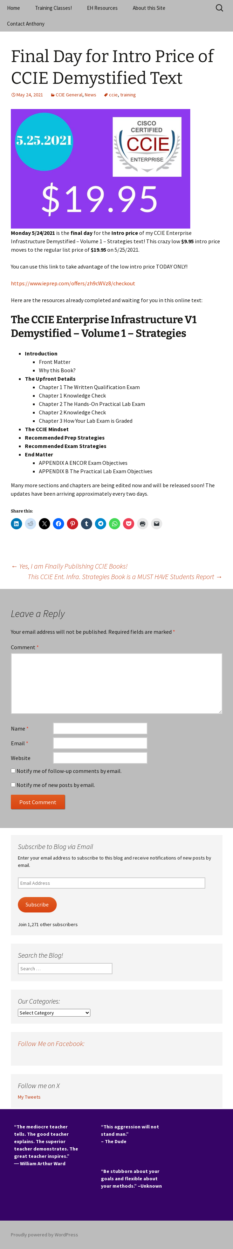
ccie (113, 94)
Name (20, 728)
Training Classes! (53, 8)
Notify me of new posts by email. (55, 784)
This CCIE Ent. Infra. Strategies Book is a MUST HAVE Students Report (125, 576)
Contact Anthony (25, 23)
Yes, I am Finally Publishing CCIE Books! (69, 566)
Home (13, 8)
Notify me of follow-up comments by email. (69, 770)
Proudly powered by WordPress (44, 1234)
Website (20, 757)
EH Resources (102, 8)
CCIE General (69, 94)
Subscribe (37, 904)
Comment (25, 647)
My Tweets (29, 1097)
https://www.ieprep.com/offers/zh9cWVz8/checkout (73, 283)
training (128, 94)
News (90, 94)
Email (19, 743)
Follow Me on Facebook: (51, 1043)
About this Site (149, 8)
